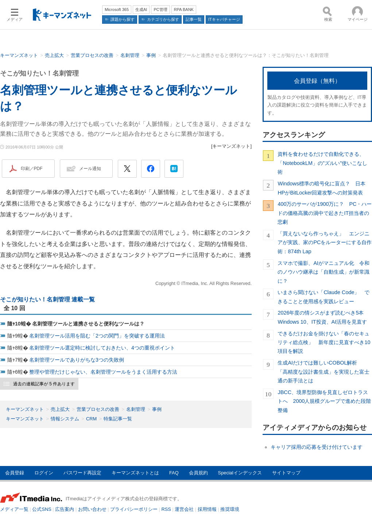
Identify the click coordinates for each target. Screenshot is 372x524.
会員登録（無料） (317, 81)
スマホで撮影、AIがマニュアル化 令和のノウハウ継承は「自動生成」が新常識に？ (323, 272)
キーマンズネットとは (135, 472)
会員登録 (14, 472)
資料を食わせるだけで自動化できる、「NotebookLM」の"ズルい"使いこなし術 (322, 163)
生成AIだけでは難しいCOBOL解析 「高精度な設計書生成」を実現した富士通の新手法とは (323, 372)
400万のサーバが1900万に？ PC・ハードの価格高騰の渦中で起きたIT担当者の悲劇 (325, 213)
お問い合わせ (92, 509)
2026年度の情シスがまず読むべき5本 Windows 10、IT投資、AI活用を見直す (323, 317)
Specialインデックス (240, 472)
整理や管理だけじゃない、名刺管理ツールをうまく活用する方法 (103, 372)
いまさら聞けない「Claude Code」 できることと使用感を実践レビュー (323, 296)
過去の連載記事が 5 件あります (44, 383)
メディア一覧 (14, 509)
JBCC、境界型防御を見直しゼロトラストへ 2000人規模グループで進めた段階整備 (324, 401)
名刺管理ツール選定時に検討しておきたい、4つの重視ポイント (102, 348)
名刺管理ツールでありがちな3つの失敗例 (76, 360)
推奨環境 (229, 509)
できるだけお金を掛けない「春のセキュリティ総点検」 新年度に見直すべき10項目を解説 (324, 342)
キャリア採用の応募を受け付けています (317, 447)
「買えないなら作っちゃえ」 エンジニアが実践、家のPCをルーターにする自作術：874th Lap (325, 242)
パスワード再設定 (82, 472)
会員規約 (198, 472)
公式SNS (41, 509)
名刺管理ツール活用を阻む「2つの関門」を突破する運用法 (97, 336)
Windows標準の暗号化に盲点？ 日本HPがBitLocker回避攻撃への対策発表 (321, 188)
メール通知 (90, 168)
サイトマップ (286, 472)
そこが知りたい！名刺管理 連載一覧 (47, 299)
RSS (166, 509)
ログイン (43, 472)
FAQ (174, 472)
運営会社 (184, 509)
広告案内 (64, 509)
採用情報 (207, 509)
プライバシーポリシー (134, 509)
